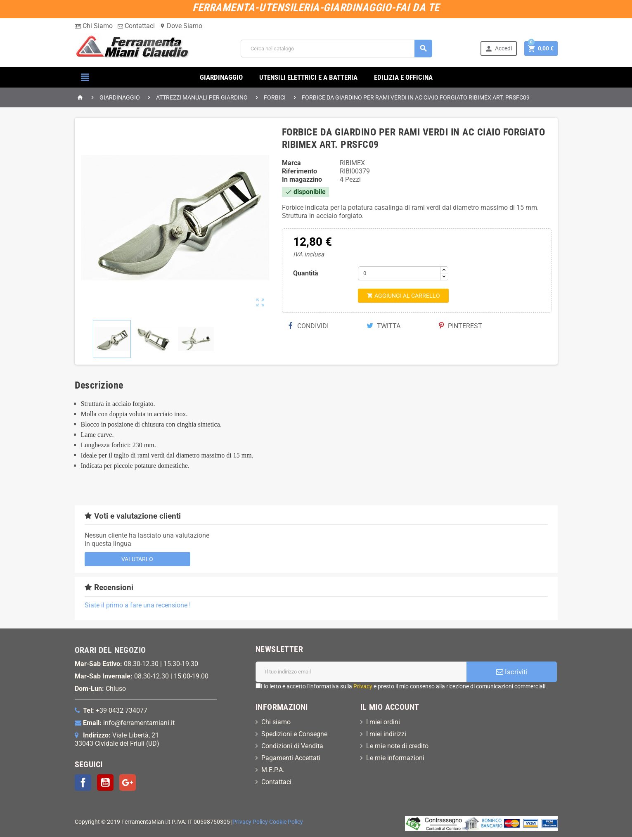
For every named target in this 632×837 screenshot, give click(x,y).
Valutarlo (137, 559)
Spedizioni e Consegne (294, 734)
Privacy (362, 686)
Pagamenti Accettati (290, 758)
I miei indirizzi (386, 734)
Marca (291, 163)
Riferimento (299, 171)
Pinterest (460, 326)
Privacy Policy (250, 821)
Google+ (127, 782)
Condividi (308, 326)
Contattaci (136, 26)
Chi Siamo (94, 26)
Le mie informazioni (395, 758)
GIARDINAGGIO (221, 77)
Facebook (83, 782)
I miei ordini (383, 722)
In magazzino (302, 179)
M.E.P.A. (272, 770)
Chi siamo (276, 722)
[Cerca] (336, 48)
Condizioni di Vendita (292, 746)
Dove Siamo (181, 26)
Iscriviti (512, 672)
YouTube (105, 782)
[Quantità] (399, 273)
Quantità (305, 273)
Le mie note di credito (397, 746)
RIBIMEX (352, 163)
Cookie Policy (286, 821)
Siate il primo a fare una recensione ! (138, 605)
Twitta (383, 326)
